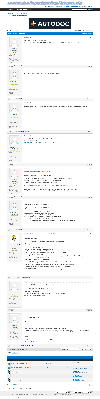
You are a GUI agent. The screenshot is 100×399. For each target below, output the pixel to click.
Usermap (59, 6)
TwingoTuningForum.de (24, 394)
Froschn (49, 376)
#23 (90, 281)
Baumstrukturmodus (87, 33)
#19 (90, 135)
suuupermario (48, 380)
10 (59, 363)
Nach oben (34, 394)
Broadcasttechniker (60, 233)
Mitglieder (75, 6)
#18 (90, 102)
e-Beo (48, 367)
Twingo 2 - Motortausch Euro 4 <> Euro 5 (21, 363)
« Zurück (14, 30)
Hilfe (90, 6)
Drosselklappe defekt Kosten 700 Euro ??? (22, 372)
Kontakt (16, 394)
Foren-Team (10, 394)
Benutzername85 (48, 372)
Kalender (83, 6)
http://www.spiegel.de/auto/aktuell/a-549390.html (37, 171)
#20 (90, 168)
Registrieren (26, 9)
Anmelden (19, 9)
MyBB (29, 397)
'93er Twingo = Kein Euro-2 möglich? (20, 376)
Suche (67, 6)
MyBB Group (40, 397)
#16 (90, 37)
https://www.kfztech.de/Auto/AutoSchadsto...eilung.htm (39, 142)
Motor (24, 13)
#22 (90, 233)
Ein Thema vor (24, 349)
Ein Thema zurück (14, 349)
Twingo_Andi (48, 363)
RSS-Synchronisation (67, 394)
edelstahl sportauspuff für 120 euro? (20, 380)
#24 (90, 314)
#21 (90, 200)
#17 (90, 70)
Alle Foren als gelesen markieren (53, 394)
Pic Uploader (50, 6)
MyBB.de (20, 397)
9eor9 (14, 48)
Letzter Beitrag (75, 364)
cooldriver (13, 81)
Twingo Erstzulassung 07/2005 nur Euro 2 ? (22, 367)
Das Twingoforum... (11, 13)
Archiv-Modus (41, 394)
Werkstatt (19, 13)
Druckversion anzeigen (14, 384)
